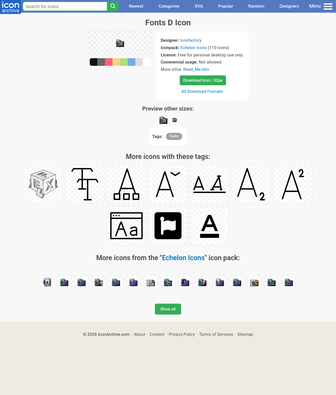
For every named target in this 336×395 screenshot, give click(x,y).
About (139, 334)
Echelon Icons (193, 47)
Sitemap (245, 334)
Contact (157, 334)
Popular (225, 6)
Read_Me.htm (196, 69)
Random (256, 6)
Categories (169, 6)
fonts (174, 136)
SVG (199, 6)
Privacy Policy (182, 334)
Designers (289, 6)
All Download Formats (202, 91)
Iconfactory (190, 40)
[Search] (113, 6)
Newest (136, 6)
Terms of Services (216, 334)
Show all (168, 309)
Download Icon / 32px (202, 80)
